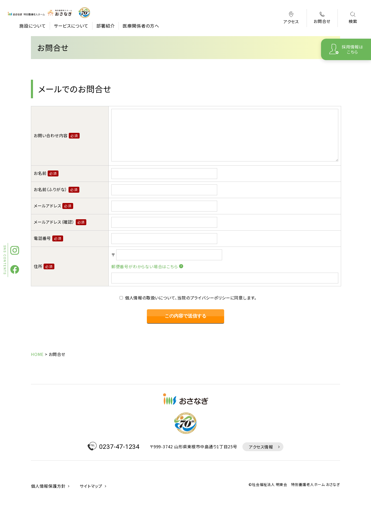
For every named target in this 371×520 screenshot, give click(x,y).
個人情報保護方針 (48, 506)
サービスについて (71, 25)
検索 (353, 18)
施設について (32, 25)
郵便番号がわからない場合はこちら (144, 277)
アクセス (291, 18)
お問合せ (322, 18)
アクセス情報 (261, 467)
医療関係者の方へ (141, 25)
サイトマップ (91, 506)
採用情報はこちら (352, 49)
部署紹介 (105, 25)
